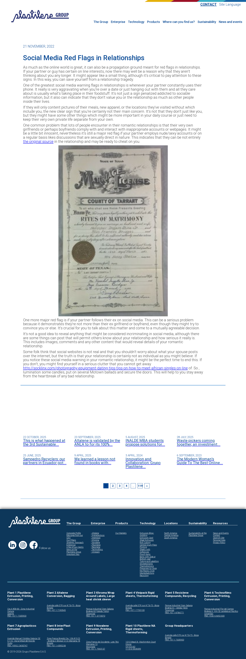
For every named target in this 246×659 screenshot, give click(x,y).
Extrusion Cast (146, 538)
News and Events (221, 533)
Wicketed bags (146, 564)
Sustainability (206, 22)
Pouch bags (145, 554)
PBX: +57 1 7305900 (16, 616)
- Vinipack (95, 552)
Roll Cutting (145, 543)
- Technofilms (97, 550)
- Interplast (95, 538)
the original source (38, 141)
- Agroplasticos (98, 535)
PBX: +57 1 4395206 (56, 646)
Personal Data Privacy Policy (219, 541)
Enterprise (118, 22)
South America (170, 538)
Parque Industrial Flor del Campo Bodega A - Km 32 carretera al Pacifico (221, 610)
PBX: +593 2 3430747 (17, 646)
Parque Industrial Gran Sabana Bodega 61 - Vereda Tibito (179, 606)
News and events (230, 22)
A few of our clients (75, 547)
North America (170, 533)
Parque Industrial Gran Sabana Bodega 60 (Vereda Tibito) (100, 610)
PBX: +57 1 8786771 (174, 613)
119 (140, 485)
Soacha (10, 614)
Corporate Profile (73, 533)
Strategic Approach (75, 543)
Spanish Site (218, 538)
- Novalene (95, 543)
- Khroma (95, 540)
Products (153, 22)
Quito (9, 643)
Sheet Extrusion (147, 540)
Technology (136, 22)
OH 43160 (130, 647)
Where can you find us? (179, 22)
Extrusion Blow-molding (147, 534)
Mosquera (90, 647)
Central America (171, 535)
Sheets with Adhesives (145, 551)
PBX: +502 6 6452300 (214, 616)
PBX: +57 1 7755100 (135, 610)
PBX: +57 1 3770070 (95, 616)
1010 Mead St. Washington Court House (141, 643)
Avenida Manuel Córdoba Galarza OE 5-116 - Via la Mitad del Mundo (23, 639)
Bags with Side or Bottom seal (147, 558)
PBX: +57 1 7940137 (95, 649)
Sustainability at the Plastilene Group (198, 534)
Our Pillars (71, 540)
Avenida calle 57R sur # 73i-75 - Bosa (63, 605)
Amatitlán (208, 614)
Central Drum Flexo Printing (148, 546)
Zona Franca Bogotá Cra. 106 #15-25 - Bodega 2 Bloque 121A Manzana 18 (63, 639)
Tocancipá (90, 614)
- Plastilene (95, 545)
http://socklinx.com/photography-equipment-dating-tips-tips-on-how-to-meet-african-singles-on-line (105, 368)
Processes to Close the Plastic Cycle (148, 569)
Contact (208, 4)
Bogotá (50, 608)
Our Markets (121, 533)
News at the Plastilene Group (73, 551)
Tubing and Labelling (149, 561)
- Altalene (95, 533)
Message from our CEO (74, 536)
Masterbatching (147, 573)
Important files (72, 554)
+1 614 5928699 (133, 649)
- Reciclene (95, 547)
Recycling (144, 576)
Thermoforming (147, 566)
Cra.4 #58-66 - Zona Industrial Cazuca (21, 610)
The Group (100, 22)
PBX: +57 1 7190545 (56, 610)
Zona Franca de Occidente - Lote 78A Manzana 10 (102, 643)
